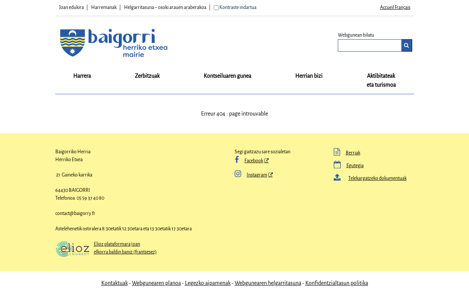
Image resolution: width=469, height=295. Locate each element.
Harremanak (104, 7)
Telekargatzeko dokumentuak (377, 178)
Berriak (353, 153)
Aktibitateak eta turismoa (381, 80)
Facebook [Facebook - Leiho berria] (253, 160)
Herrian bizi (309, 76)
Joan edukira (71, 7)
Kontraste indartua (237, 7)
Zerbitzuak (147, 76)
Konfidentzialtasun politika (336, 283)
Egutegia (355, 165)
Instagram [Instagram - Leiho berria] (251, 175)
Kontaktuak (114, 283)
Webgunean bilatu (356, 35)
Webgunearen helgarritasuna (268, 283)
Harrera (82, 76)
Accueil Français (395, 7)
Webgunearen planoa (156, 283)
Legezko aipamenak (208, 283)
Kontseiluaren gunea (227, 76)
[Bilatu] (406, 45)
